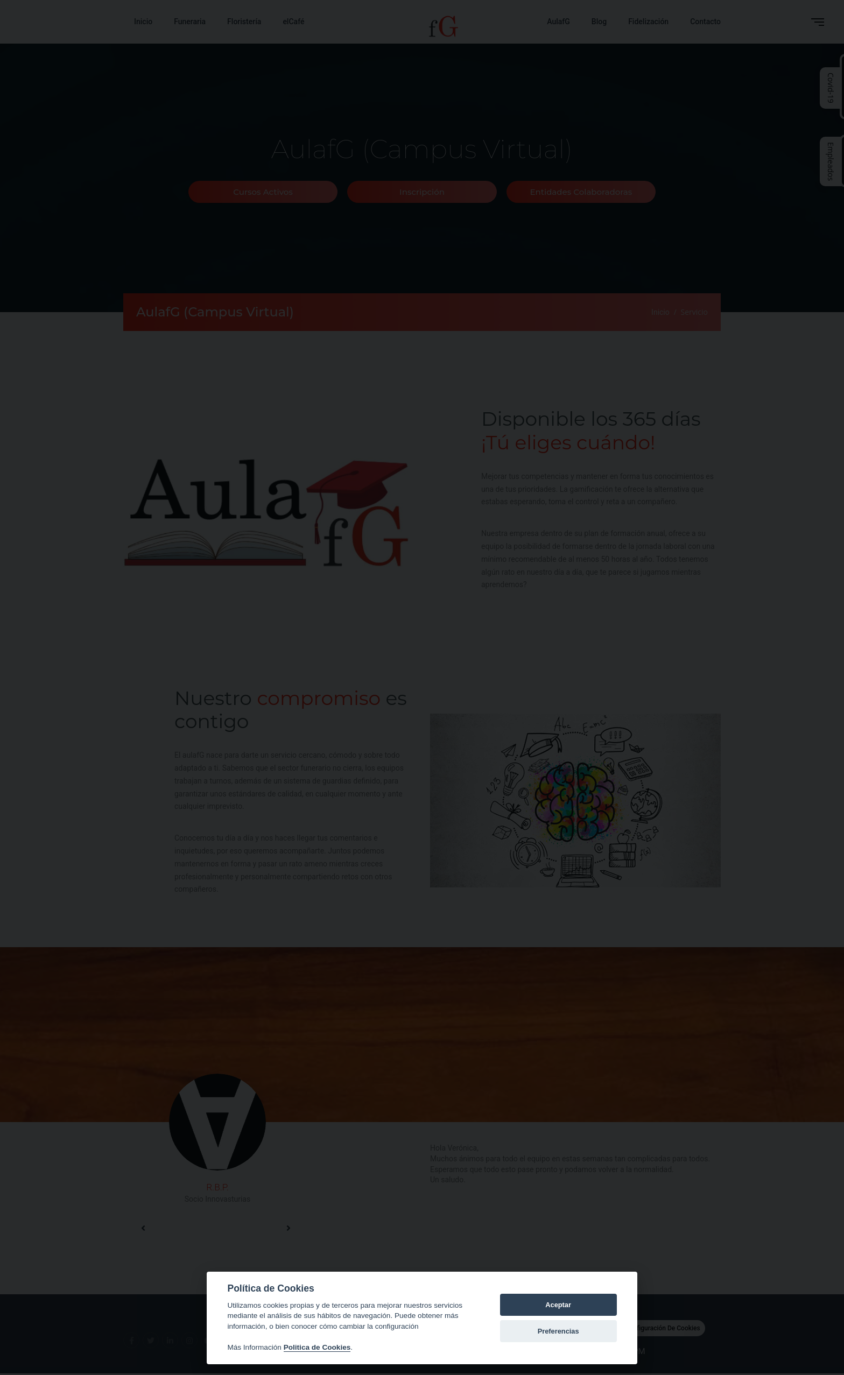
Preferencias (558, 1331)
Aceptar (558, 1305)
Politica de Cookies (317, 1347)
